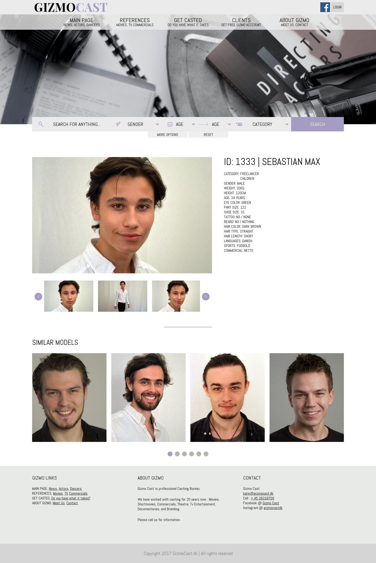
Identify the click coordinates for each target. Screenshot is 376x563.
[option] (69, 397)
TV (66, 493)
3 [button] (184, 454)
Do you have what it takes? (70, 498)
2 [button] (177, 454)
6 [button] (206, 454)
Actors (63, 488)
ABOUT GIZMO (294, 21)
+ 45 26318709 (262, 498)
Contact (72, 502)
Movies (58, 493)
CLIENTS (241, 21)
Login (337, 7)
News (53, 488)
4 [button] (191, 454)
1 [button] (170, 454)
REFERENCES (135, 21)
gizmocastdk (273, 507)
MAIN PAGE (81, 21)
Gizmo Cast (271, 502)
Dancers (76, 488)
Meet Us (59, 502)
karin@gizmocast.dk (258, 493)
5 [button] (198, 454)
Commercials (78, 493)
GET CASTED (188, 21)
